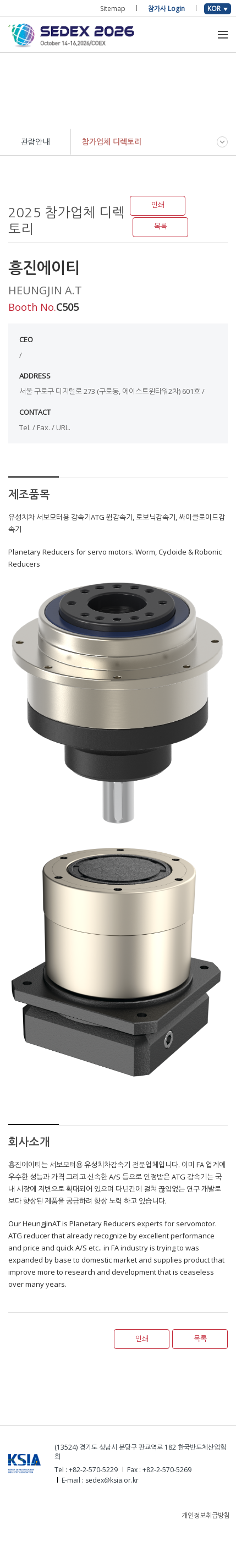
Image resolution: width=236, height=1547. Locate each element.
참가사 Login (166, 8)
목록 (160, 226)
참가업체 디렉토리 (111, 141)
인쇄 (157, 205)
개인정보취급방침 (206, 1515)
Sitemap (112, 8)
